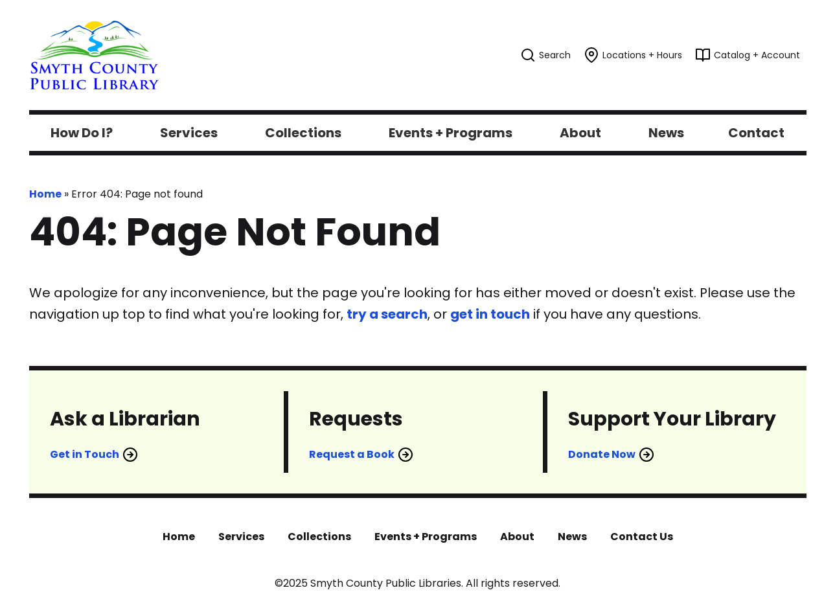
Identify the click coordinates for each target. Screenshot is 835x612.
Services (241, 536)
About (517, 536)
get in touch (490, 314)
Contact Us (641, 536)
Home (45, 194)
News (572, 536)
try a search (387, 314)
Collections (319, 536)
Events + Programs (425, 536)
